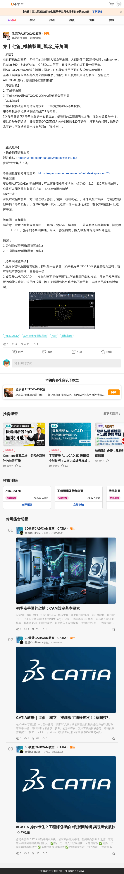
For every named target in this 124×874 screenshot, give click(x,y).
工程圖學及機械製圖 (35, 335)
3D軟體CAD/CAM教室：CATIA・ (47, 528)
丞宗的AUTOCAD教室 (26, 33)
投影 (54, 335)
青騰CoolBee (33, 533)
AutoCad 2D (12, 335)
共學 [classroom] (111, 20)
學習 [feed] (32, 20)
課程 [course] (52, 20)
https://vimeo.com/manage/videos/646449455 (47, 157)
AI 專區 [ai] (12, 20)
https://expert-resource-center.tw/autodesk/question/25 (74, 173)
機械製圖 (66, 335)
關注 (113, 392)
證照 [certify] (72, 20)
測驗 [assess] (91, 20)
